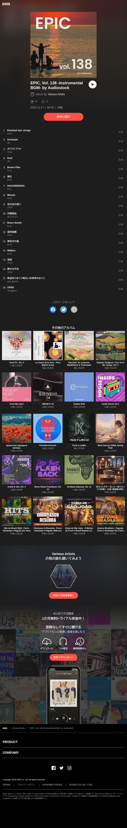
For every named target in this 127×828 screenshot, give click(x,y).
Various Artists (56, 94)
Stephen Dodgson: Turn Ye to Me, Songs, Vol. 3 (110, 363)
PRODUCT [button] (10, 742)
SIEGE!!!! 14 (48, 404)
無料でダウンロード (63, 657)
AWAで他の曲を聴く (63, 595)
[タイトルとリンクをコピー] (74, 309)
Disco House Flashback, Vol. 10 (47, 488)
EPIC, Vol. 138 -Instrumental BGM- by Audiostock (51, 728)
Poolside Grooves (47, 445)
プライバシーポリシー (26, 785)
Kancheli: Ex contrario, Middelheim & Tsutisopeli (79, 363)
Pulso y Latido (79, 445)
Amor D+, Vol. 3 (16, 362)
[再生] (93, 84)
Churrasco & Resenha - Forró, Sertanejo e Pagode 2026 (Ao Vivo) (48, 530)
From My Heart (16, 404)
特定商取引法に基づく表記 (81, 785)
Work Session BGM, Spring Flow (110, 446)
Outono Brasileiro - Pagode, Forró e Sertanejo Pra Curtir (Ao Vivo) (110, 530)
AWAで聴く (63, 116)
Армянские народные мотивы (16, 446)
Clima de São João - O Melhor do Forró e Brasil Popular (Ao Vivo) (79, 530)
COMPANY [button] (11, 753)
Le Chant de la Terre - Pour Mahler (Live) (47, 363)
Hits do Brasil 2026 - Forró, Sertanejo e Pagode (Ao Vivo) (16, 529)
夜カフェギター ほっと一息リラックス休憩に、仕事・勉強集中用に (110, 488)
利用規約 (7, 785)
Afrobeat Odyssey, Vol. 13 (79, 487)
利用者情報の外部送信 (52, 785)
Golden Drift (79, 404)
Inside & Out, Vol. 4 (16, 487)
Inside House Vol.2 (110, 404)
